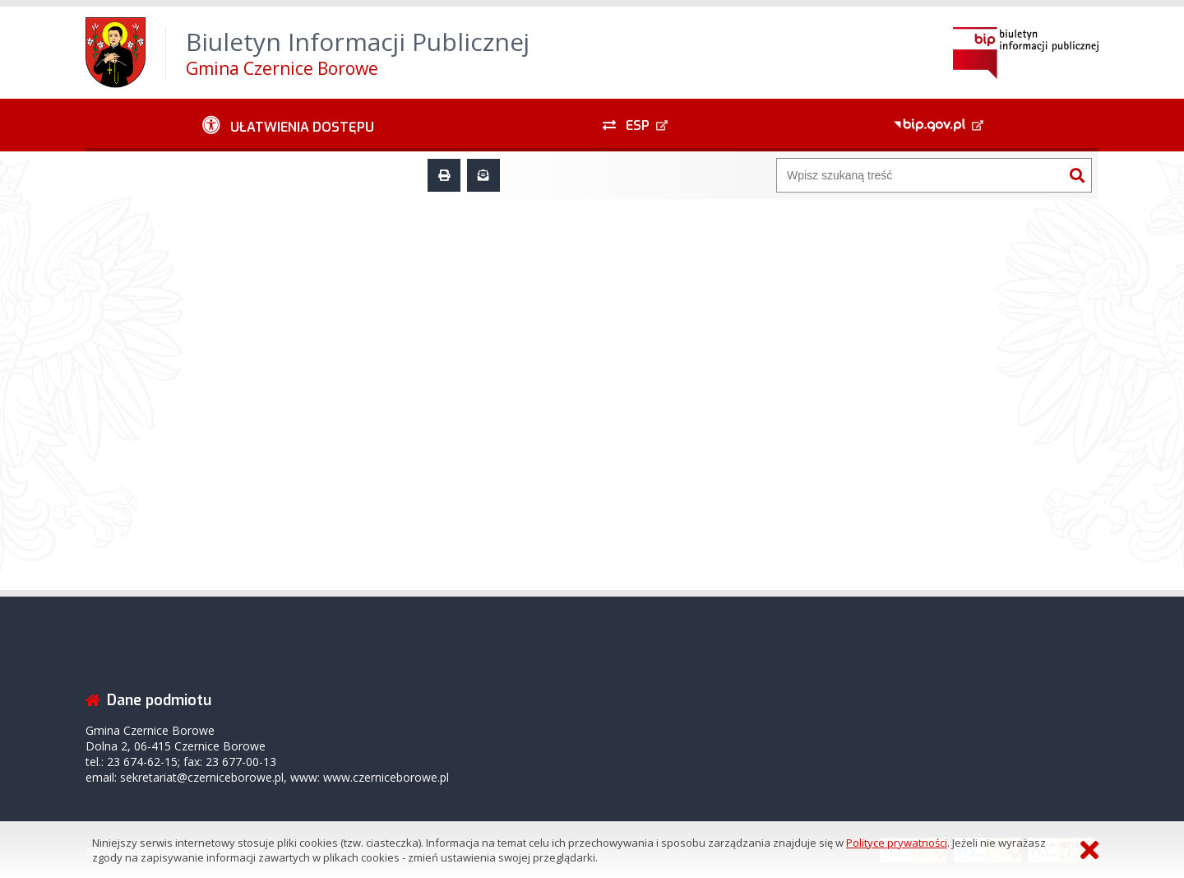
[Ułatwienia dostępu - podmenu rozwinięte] (288, 125)
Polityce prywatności (896, 842)
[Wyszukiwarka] (920, 175)
